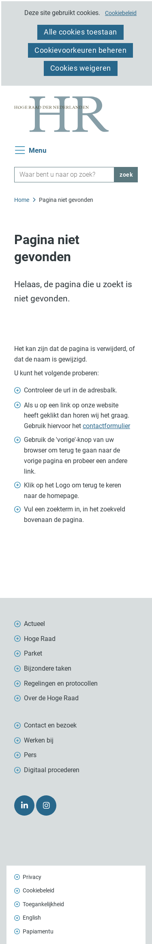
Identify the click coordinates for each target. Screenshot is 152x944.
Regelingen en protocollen (61, 683)
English (32, 917)
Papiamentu (38, 931)
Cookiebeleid (121, 13)
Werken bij (39, 740)
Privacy (32, 877)
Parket (33, 653)
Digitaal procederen (51, 770)
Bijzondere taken (47, 668)
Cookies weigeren (80, 68)
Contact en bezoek (50, 725)
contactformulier (106, 426)
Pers (30, 755)
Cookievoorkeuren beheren (80, 50)
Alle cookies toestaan (80, 32)
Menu (38, 150)
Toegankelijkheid (43, 904)
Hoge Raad (40, 639)
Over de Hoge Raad (51, 698)
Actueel (34, 624)
